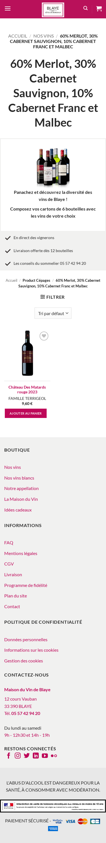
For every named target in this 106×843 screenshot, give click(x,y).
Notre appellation (21, 488)
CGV (9, 563)
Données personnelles (25, 639)
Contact (12, 606)
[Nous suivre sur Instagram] (18, 756)
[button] (7, 9)
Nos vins (43, 35)
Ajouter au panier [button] (26, 413)
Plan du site (15, 595)
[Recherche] (85, 9)
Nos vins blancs (19, 477)
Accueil (17, 35)
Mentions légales (20, 553)
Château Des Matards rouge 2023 (27, 390)
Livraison (13, 574)
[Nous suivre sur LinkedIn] (36, 756)
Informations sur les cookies (31, 650)
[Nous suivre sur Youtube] (45, 756)
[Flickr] (54, 756)
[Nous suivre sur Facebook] (9, 756)
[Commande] (52, 313)
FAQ (8, 542)
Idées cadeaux (18, 509)
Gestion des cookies (23, 660)
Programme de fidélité (25, 585)
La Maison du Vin (21, 499)
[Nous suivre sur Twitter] (27, 756)
